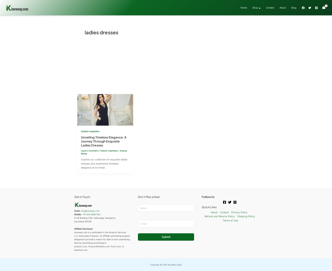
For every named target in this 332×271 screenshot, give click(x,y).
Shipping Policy (246, 216)
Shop (258, 7)
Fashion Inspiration (90, 131)
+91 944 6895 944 (91, 214)
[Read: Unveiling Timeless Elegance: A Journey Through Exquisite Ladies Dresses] (105, 109)
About (284, 7)
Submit (166, 237)
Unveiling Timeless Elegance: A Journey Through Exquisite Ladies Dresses (104, 141)
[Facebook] (303, 7)
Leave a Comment (89, 151)
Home (247, 7)
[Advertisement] (166, 71)
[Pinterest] (316, 7)
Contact (272, 7)
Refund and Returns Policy (220, 216)
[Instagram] (235, 202)
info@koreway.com (90, 211)
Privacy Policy (239, 212)
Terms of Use (230, 220)
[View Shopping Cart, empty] (324, 7)
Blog (294, 7)
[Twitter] (309, 7)
